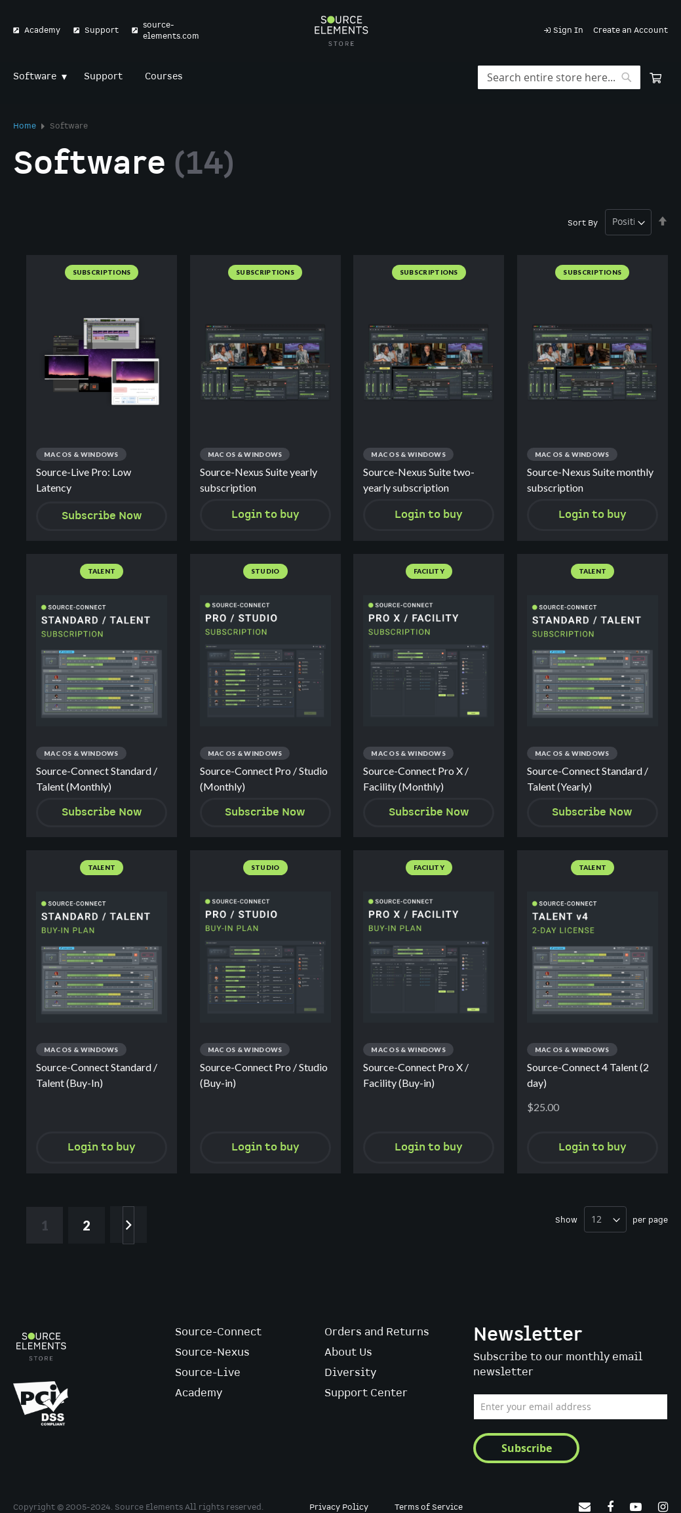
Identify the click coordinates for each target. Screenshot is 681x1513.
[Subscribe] (526, 1448)
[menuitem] (37, 77)
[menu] (340, 77)
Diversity (350, 1373)
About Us (348, 1353)
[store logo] (340, 31)
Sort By (583, 222)
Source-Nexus (212, 1353)
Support (102, 30)
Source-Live (208, 1373)
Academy (42, 30)
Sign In (568, 30)
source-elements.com (171, 31)
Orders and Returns (376, 1333)
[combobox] (559, 77)
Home (25, 126)
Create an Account (630, 30)
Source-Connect (218, 1333)
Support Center (366, 1394)
